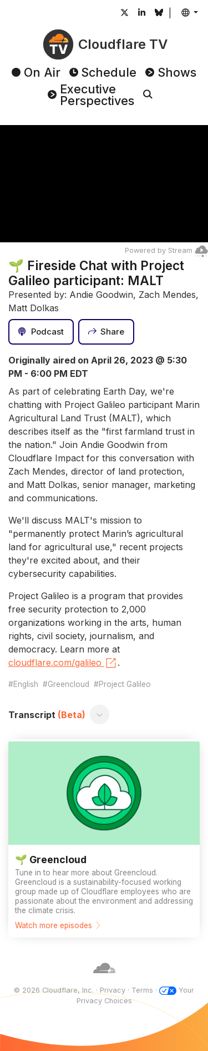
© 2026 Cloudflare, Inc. (54, 990)
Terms (142, 990)
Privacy (112, 990)
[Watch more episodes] (104, 838)
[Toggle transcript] (100, 715)
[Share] (106, 332)
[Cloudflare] (104, 979)
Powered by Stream (166, 250)
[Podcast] (41, 332)
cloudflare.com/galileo (63, 663)
